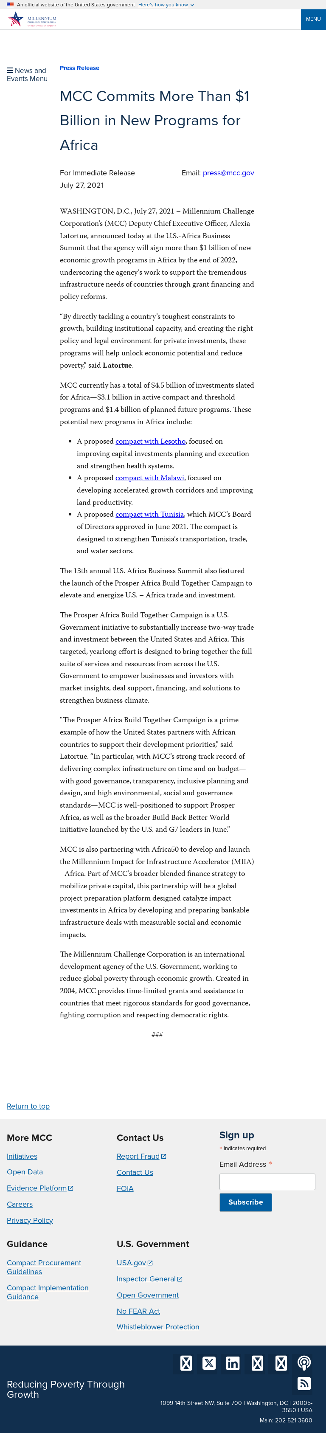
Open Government (148, 1295)
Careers (20, 1204)
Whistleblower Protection (158, 1326)
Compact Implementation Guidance (48, 1292)
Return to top (28, 1106)
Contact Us (135, 1172)
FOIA (125, 1188)
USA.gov (131, 1262)
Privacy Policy (30, 1220)
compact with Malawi (149, 479)
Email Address (245, 1164)
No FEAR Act (138, 1311)
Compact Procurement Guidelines (44, 1267)
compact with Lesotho (150, 442)
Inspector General (146, 1278)
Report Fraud (138, 1156)
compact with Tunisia (149, 515)
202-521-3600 (293, 1420)
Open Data (25, 1171)
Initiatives (22, 1156)
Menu (313, 19)
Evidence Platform (37, 1188)
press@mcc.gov (228, 172)
